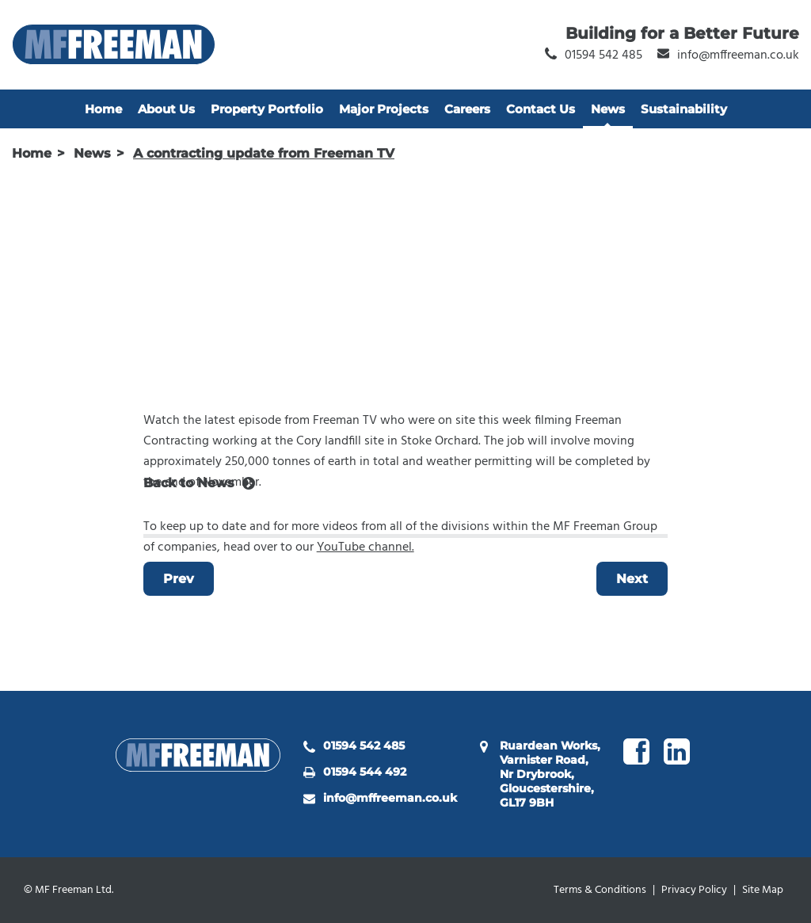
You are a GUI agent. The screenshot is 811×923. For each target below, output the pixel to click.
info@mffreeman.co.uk (390, 798)
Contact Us (540, 108)
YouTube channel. (365, 547)
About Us (166, 108)
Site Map (762, 890)
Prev (178, 578)
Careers (467, 108)
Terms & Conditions (600, 890)
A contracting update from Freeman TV (263, 153)
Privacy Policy (694, 890)
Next (632, 578)
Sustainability (684, 108)
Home (103, 108)
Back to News (188, 482)
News (608, 108)
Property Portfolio (267, 108)
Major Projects (383, 108)
